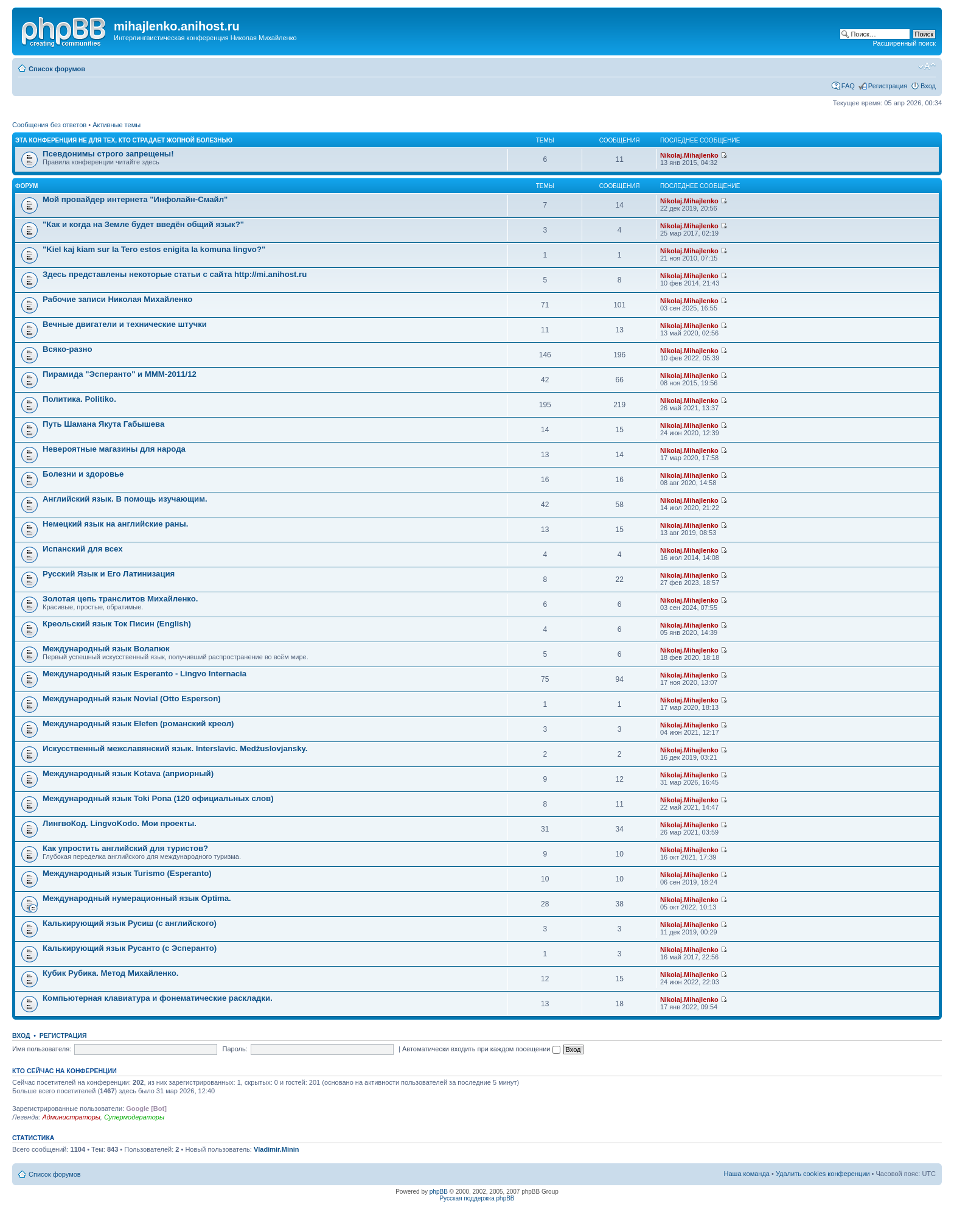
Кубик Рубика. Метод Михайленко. (110, 973)
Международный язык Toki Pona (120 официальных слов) (158, 798)
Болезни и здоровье (83, 473)
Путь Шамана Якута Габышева (103, 424)
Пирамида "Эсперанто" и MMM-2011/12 (120, 374)
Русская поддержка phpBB (476, 1198)
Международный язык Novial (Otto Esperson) (132, 698)
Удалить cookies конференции (823, 1173)
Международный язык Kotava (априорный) (128, 773)
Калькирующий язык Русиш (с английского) (130, 923)
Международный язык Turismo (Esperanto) (127, 873)
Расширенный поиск (904, 43)
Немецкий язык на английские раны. (115, 523)
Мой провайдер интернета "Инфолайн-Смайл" (135, 199)
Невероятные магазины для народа (114, 449)
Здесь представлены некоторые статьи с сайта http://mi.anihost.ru (175, 274)
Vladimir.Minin (276, 1149)
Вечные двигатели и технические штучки (125, 324)
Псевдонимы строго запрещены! (108, 153)
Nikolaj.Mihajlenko (689, 155)
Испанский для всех (83, 548)
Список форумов (57, 68)
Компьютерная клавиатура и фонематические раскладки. (158, 998)
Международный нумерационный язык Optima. (137, 898)
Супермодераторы (134, 1117)
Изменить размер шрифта (927, 66)
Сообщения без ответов (49, 124)
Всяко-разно (67, 349)
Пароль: (235, 1049)
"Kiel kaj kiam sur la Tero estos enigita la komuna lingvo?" (154, 249)
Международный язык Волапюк (106, 648)
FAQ (848, 85)
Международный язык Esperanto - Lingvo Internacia (144, 673)
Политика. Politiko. (79, 399)
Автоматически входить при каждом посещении (481, 1049)
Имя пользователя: (41, 1049)
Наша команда (747, 1173)
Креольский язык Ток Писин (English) (117, 623)
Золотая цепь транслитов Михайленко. (120, 598)
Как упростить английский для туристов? (125, 848)
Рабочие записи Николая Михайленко (117, 299)
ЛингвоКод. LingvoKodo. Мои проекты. (120, 823)
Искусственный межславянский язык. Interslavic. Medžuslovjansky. (175, 748)
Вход (928, 85)
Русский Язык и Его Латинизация (109, 573)
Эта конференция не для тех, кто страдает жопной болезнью (123, 140)
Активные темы (116, 124)
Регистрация (887, 85)
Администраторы (71, 1117)
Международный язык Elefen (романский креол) (138, 723)
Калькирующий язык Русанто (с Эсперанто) (130, 948)
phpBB (439, 1191)
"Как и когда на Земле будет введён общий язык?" (143, 224)
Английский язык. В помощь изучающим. (125, 498)
